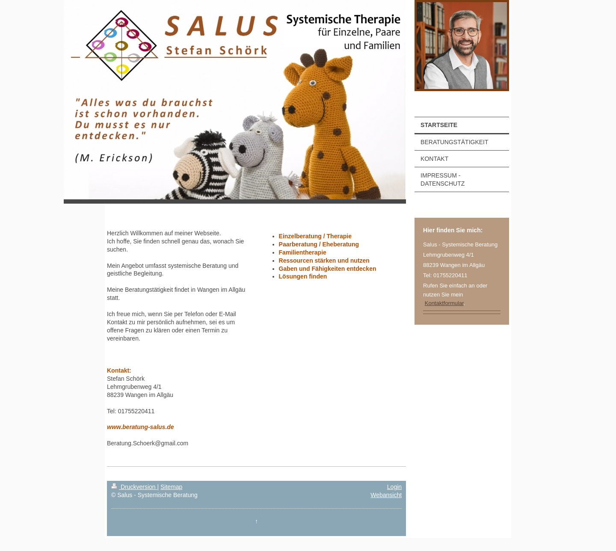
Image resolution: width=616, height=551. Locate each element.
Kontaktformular (444, 303)
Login (394, 486)
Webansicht (386, 495)
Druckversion (134, 486)
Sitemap (171, 486)
